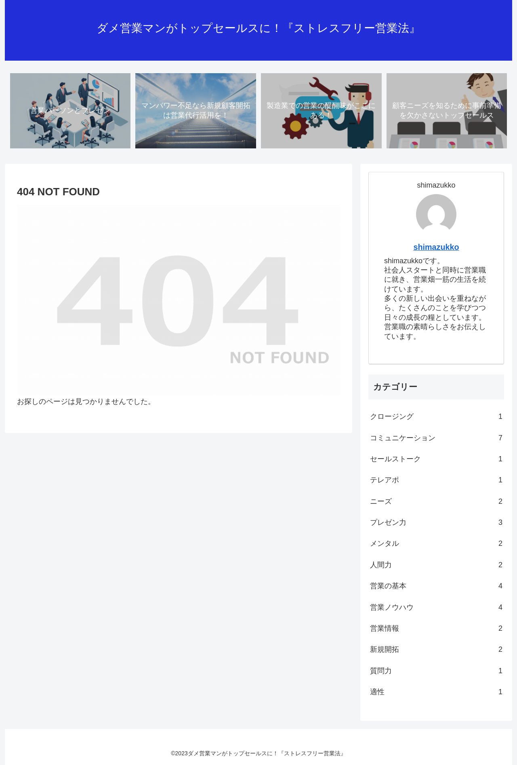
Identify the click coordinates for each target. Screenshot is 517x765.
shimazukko (436, 247)
